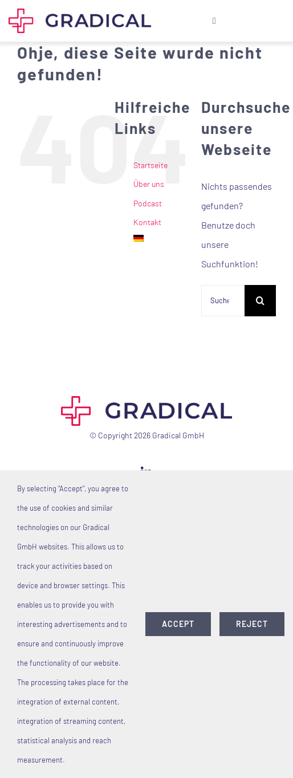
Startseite (150, 165)
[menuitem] (158, 238)
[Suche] (260, 300)
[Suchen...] (223, 300)
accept (178, 624)
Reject (252, 624)
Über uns (148, 184)
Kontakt (147, 222)
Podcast (147, 203)
